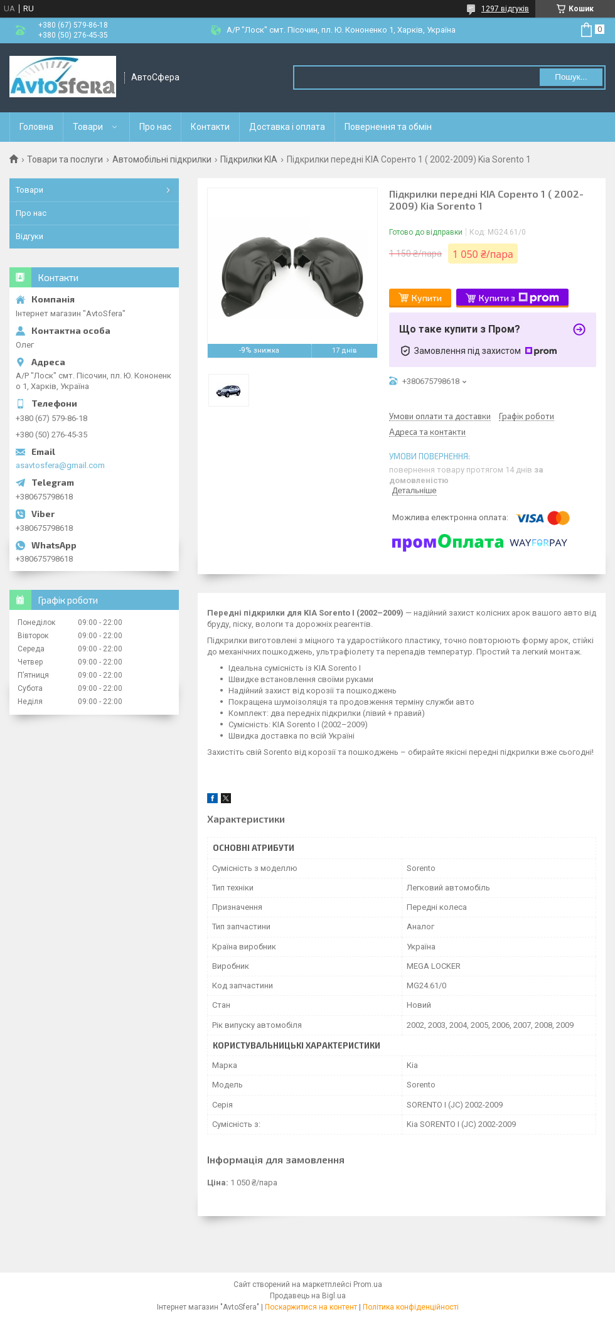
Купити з (519, 298)
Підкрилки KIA (248, 159)
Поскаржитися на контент (311, 1307)
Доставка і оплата (287, 127)
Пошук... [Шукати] (571, 77)
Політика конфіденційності (411, 1307)
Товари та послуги (65, 159)
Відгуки (29, 236)
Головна (36, 127)
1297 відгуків (505, 8)
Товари (88, 127)
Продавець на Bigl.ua (308, 1295)
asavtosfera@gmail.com (60, 465)
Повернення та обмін (388, 127)
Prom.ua (367, 1284)
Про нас (155, 127)
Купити (427, 297)
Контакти (210, 127)
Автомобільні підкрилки (161, 159)
